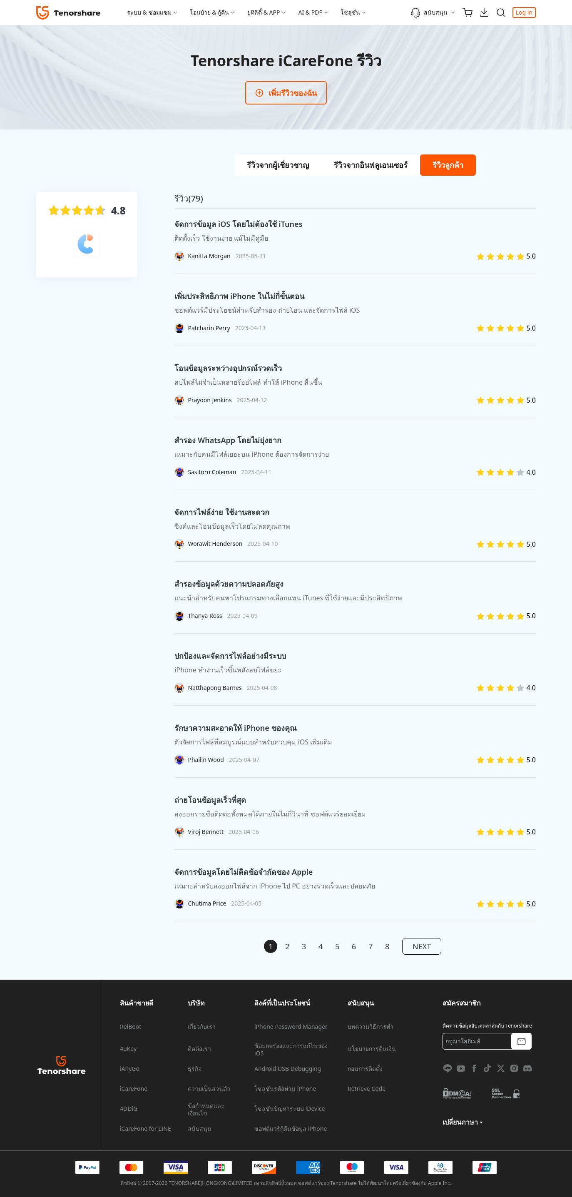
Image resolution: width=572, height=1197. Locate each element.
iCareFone (133, 1088)
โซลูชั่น (350, 12)
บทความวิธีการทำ (370, 1026)
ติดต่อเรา (199, 1049)
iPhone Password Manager (291, 1026)
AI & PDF (310, 12)
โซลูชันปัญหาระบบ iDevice (289, 1108)
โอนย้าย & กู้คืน (209, 12)
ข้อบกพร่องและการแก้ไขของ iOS (291, 1049)
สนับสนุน (429, 12)
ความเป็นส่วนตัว (209, 1088)
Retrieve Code (366, 1088)
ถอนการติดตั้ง (365, 1069)
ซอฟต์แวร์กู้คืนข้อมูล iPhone (290, 1128)
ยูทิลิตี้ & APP (263, 12)
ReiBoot (130, 1026)
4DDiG (128, 1108)
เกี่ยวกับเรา (202, 1026)
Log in (524, 12)
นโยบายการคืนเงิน (372, 1049)
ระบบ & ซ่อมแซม (149, 12)
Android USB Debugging (287, 1069)
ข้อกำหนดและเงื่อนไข (206, 1109)
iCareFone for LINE (145, 1128)
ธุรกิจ (194, 1069)
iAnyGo (129, 1069)
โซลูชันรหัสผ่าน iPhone (285, 1088)
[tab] (277, 165)
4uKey (128, 1049)
